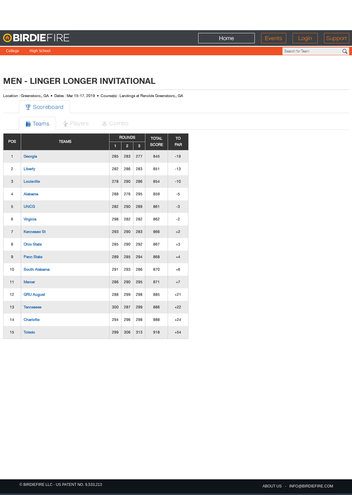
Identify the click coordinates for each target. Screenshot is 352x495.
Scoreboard (44, 106)
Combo (115, 123)
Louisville (32, 181)
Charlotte (31, 320)
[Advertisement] (176, 14)
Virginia (30, 219)
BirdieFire (49, 38)
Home (226, 38)
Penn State (33, 257)
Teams (37, 123)
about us (272, 486)
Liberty (29, 169)
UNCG (29, 206)
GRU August (34, 294)
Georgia (30, 156)
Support (336, 38)
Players (75, 123)
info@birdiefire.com (311, 486)
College (12, 51)
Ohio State (33, 244)
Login (305, 38)
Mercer (29, 282)
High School (40, 51)
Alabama (31, 194)
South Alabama (36, 269)
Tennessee (32, 307)
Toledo (29, 332)
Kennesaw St (35, 232)
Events (273, 38)
